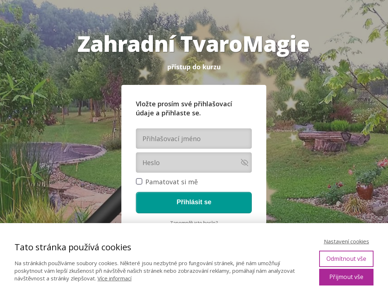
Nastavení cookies (346, 241)
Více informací (114, 278)
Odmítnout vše (346, 259)
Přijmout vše (346, 277)
